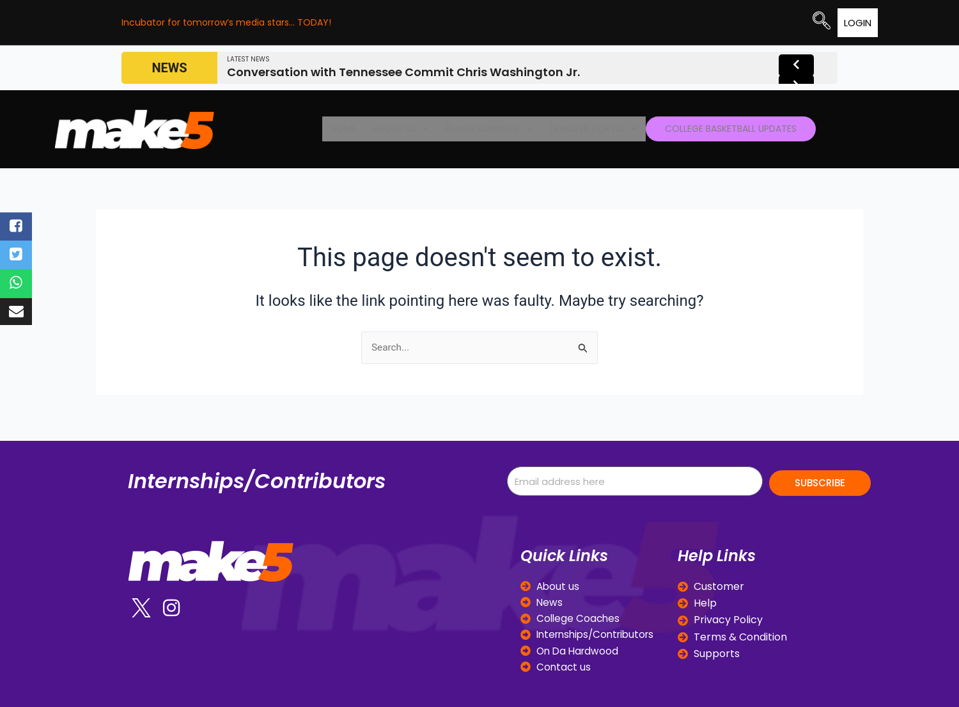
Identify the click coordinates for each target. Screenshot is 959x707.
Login (817, 22)
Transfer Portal (573, 129)
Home (350, 129)
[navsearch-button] (781, 22)
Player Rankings (477, 129)
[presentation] (792, 68)
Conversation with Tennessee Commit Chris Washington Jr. (403, 71)
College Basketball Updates (713, 129)
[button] (398, 129)
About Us (398, 129)
